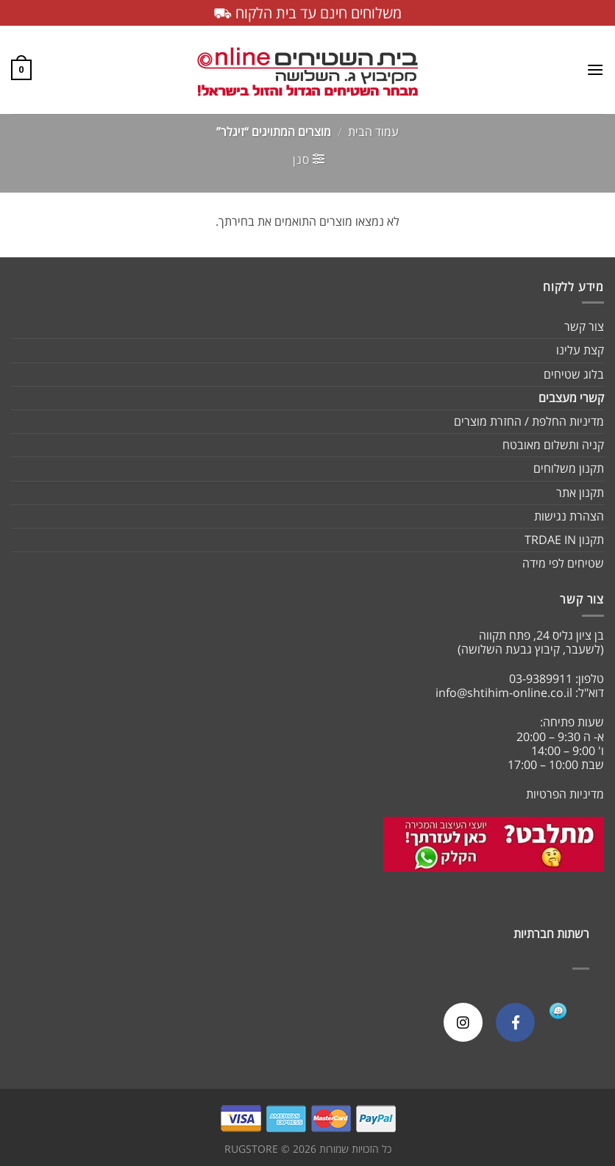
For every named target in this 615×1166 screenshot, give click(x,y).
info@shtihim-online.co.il (504, 692)
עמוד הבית (373, 132)
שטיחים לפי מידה (563, 563)
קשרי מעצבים (571, 398)
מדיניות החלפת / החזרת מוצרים (529, 421)
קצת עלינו (580, 350)
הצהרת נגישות (569, 516)
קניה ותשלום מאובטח (553, 445)
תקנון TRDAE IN (564, 540)
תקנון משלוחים (568, 468)
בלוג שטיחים (574, 374)
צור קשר (584, 326)
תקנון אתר (580, 492)
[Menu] (595, 69)
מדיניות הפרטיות (565, 794)
